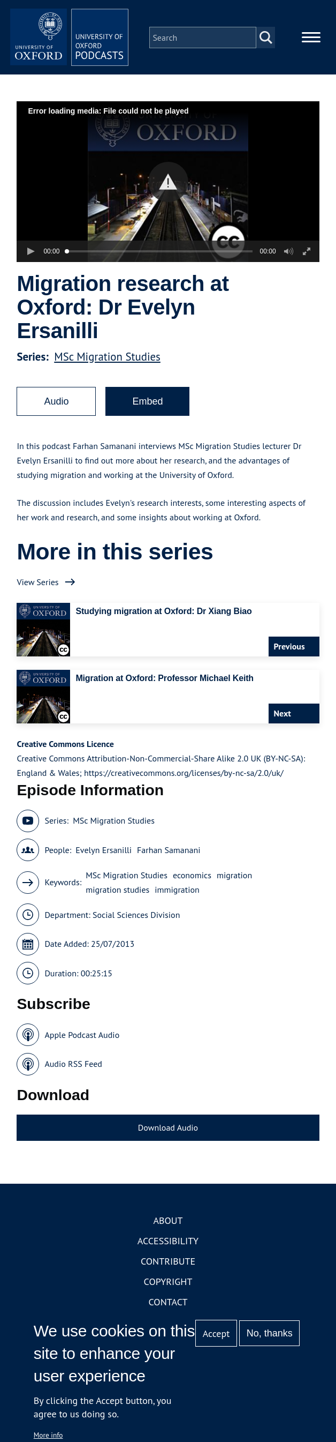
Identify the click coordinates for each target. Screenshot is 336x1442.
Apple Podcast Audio (81, 1039)
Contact (168, 1307)
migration (234, 880)
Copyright (168, 1287)
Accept (216, 1333)
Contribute (168, 1266)
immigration (177, 894)
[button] (168, 187)
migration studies (117, 894)
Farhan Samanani (168, 854)
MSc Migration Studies (107, 361)
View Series (37, 586)
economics (192, 880)
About (167, 1226)
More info (48, 1435)
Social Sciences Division (136, 919)
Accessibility (168, 1246)
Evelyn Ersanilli (103, 854)
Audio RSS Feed (73, 1069)
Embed (147, 406)
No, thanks (270, 1333)
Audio (56, 406)
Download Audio (168, 1132)
